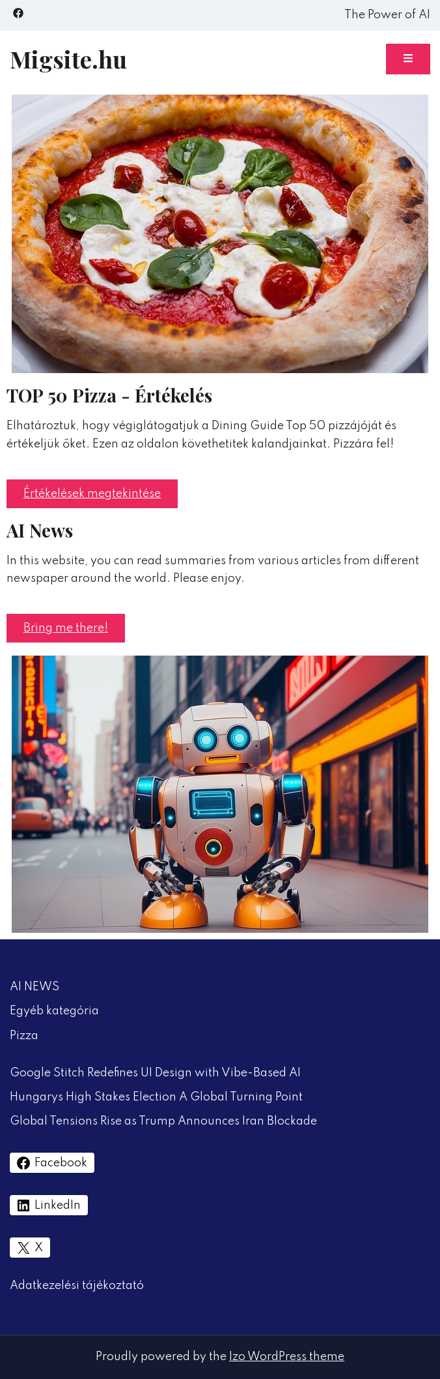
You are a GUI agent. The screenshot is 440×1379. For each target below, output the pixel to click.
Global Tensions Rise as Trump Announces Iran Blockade (163, 1121)
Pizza (24, 1036)
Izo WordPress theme (286, 1357)
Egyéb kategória (54, 1011)
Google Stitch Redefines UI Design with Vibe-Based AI (155, 1073)
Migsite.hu (68, 58)
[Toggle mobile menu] (408, 59)
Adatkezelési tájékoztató (77, 1286)
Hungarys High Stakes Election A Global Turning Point (156, 1097)
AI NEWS (34, 987)
